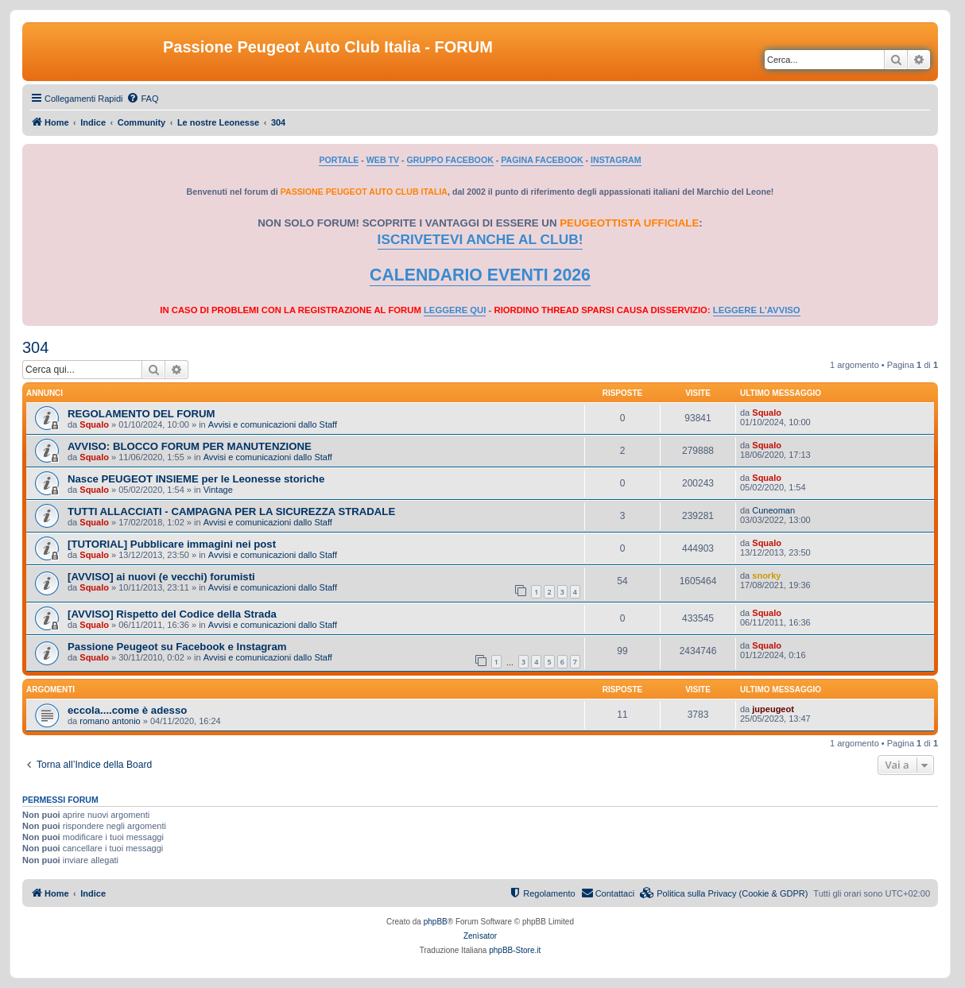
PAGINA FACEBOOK (542, 160)
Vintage (218, 489)
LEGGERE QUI (455, 310)
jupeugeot (773, 709)
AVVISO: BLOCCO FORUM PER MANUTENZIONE (190, 446)
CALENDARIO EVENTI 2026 (480, 275)
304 (35, 347)
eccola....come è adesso (127, 710)
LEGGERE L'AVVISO (756, 310)
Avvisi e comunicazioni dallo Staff (272, 424)
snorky (766, 575)
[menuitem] (142, 98)
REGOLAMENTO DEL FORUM (141, 414)
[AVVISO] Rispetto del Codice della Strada (172, 614)
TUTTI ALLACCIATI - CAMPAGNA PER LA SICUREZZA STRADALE (231, 511)
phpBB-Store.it (515, 950)
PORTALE (338, 160)
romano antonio (109, 721)
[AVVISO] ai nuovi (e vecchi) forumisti (161, 577)
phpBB (436, 921)
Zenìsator (480, 936)
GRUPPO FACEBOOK (450, 160)
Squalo (94, 424)
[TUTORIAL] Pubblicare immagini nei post (172, 544)
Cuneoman (773, 510)
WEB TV (382, 160)
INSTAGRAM (616, 160)
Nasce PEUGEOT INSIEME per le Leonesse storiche (196, 479)
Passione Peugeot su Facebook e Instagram (177, 647)
